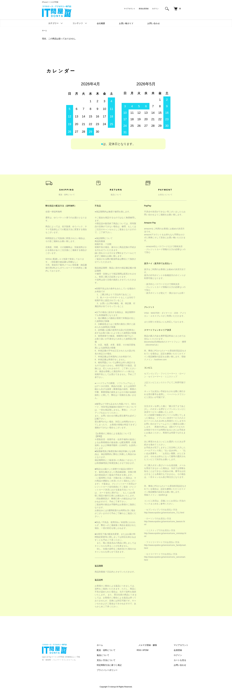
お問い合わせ (153, 23)
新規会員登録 (144, 8)
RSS (146, 650)
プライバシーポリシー (115, 670)
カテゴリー (53, 23)
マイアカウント (129, 8)
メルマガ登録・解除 (153, 645)
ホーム (44, 31)
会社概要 (101, 23)
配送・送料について (114, 650)
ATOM (152, 650)
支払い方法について (114, 660)
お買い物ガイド (126, 23)
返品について (111, 655)
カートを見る (181, 660)
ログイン (155, 8)
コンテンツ (77, 23)
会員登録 (179, 650)
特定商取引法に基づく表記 (117, 665)
